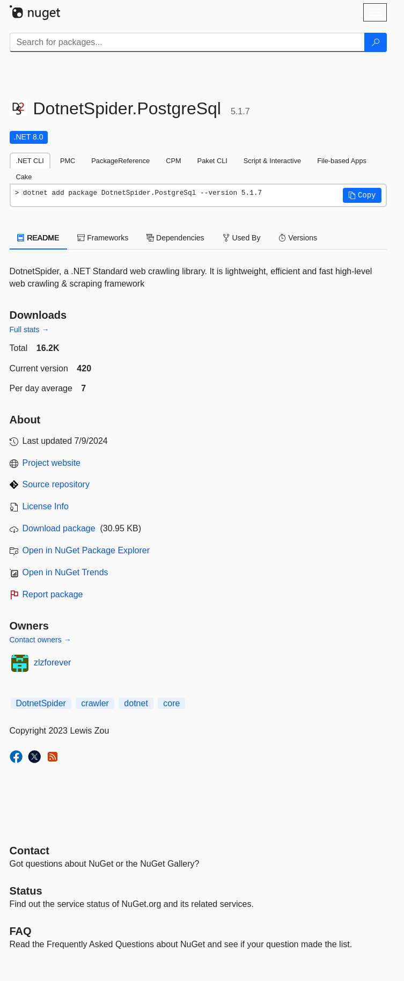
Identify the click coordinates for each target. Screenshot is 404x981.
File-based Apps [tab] (341, 161)
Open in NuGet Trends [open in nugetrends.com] (65, 572)
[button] (362, 195)
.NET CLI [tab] (30, 161)
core (171, 703)
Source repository (56, 484)
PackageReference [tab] (120, 161)
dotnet (136, 703)
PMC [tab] (67, 161)
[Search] (375, 42)
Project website (52, 462)
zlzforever (52, 662)
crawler (95, 703)
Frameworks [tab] (102, 237)
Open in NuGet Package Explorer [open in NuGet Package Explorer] (86, 550)
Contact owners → (40, 639)
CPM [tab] (173, 161)
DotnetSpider (41, 703)
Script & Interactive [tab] (272, 161)
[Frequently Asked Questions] (21, 931)
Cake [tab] (24, 177)
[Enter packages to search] (187, 42)
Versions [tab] (297, 237)
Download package (59, 528)
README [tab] (39, 237)
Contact (29, 850)
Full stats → (29, 329)
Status (26, 891)
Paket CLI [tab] (212, 161)
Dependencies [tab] (175, 237)
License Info (46, 506)
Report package (53, 594)
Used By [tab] (242, 237)
